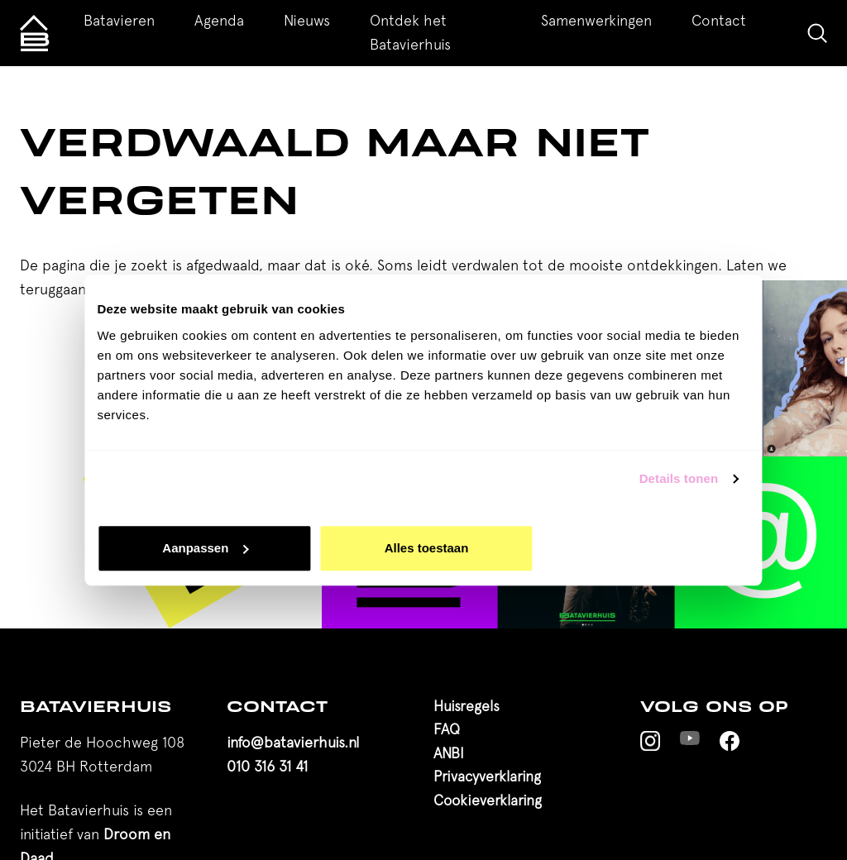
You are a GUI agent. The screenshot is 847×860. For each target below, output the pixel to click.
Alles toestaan (427, 548)
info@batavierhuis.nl (293, 742)
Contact (718, 20)
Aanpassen (205, 548)
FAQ (446, 729)
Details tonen (678, 478)
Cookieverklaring (487, 800)
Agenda (219, 20)
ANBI (448, 753)
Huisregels (466, 705)
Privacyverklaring (487, 776)
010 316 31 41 (267, 766)
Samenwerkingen (596, 20)
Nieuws (307, 20)
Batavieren (119, 20)
